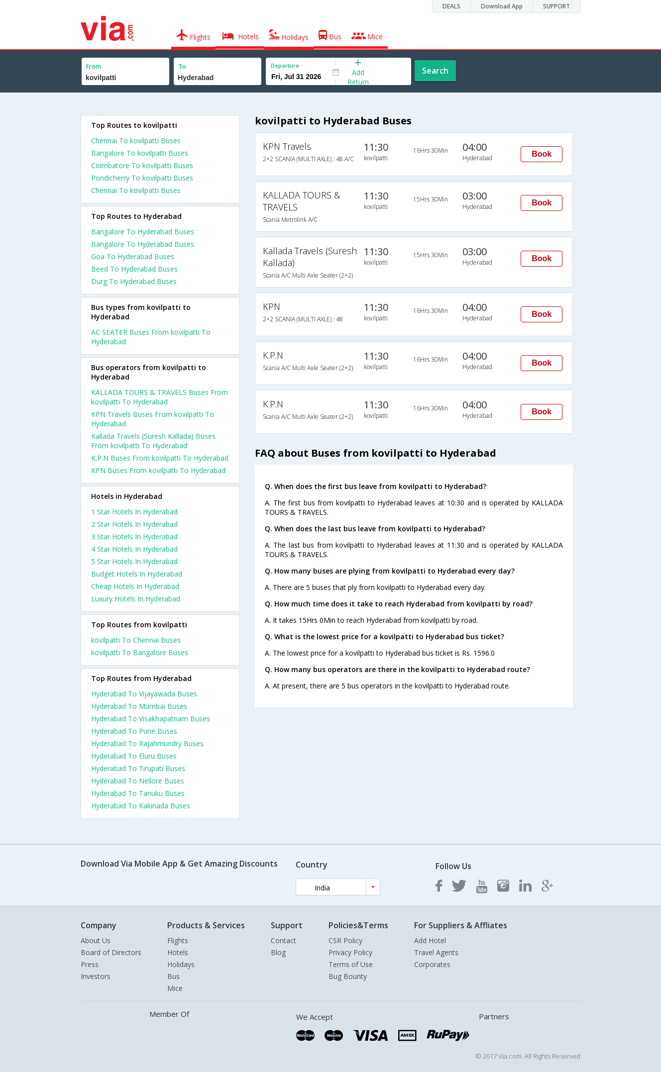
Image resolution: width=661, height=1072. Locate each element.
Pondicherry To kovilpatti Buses (142, 178)
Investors (95, 976)
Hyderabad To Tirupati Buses (138, 768)
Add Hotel (430, 940)
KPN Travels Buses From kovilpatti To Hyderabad (152, 418)
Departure (285, 65)
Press (90, 964)
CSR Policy (345, 940)
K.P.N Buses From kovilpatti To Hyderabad (159, 458)
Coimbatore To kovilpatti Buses (142, 165)
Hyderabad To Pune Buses (134, 731)
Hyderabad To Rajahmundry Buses (147, 743)
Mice (175, 988)
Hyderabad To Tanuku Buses (138, 793)
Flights (177, 940)
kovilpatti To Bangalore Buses (139, 652)
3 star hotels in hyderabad (134, 536)
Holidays (181, 964)
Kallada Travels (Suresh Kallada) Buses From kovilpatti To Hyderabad (153, 440)
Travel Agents (436, 952)
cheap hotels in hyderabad (135, 586)
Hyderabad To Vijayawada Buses (144, 693)
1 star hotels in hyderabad (134, 511)
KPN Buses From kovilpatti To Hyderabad (158, 470)
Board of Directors (111, 952)
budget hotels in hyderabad (136, 574)
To (182, 66)
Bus (173, 976)
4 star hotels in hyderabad (134, 549)
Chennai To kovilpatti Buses (136, 140)
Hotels (177, 952)
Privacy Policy (350, 952)
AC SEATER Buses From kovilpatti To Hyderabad (151, 336)
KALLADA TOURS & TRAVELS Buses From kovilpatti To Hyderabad (159, 397)
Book (541, 154)
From (93, 66)
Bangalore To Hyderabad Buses (142, 231)
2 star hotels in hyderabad (134, 524)
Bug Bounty (348, 976)
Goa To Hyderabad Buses (132, 256)
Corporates (432, 964)
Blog (278, 952)
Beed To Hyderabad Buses (134, 269)
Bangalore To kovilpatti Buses (139, 153)
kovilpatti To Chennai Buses (136, 640)
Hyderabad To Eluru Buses (134, 756)
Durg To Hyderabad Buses (134, 281)
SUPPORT (556, 6)
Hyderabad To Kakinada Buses (140, 805)
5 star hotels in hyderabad (134, 561)
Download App (502, 6)
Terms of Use (351, 964)
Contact (283, 940)
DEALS (451, 6)
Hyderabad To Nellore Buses (137, 780)
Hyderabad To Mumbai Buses (139, 706)
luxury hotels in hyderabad (135, 598)
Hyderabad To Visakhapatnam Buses (150, 718)
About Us (95, 940)
